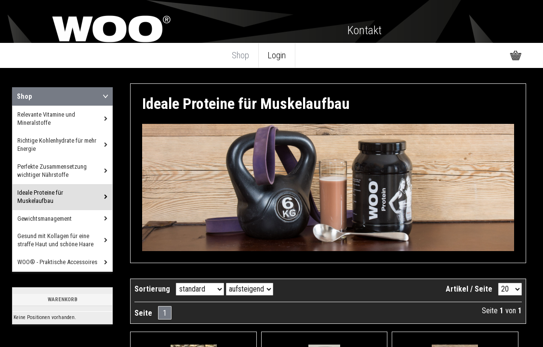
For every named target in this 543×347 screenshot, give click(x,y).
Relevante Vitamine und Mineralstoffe (46, 118)
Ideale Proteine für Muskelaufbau (40, 196)
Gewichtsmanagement (44, 218)
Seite (143, 313)
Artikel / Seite (469, 289)
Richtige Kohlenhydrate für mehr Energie (56, 144)
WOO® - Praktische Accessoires (57, 262)
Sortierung (152, 289)
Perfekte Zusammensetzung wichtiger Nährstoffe (52, 170)
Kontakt (364, 30)
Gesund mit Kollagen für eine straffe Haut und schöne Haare (55, 240)
